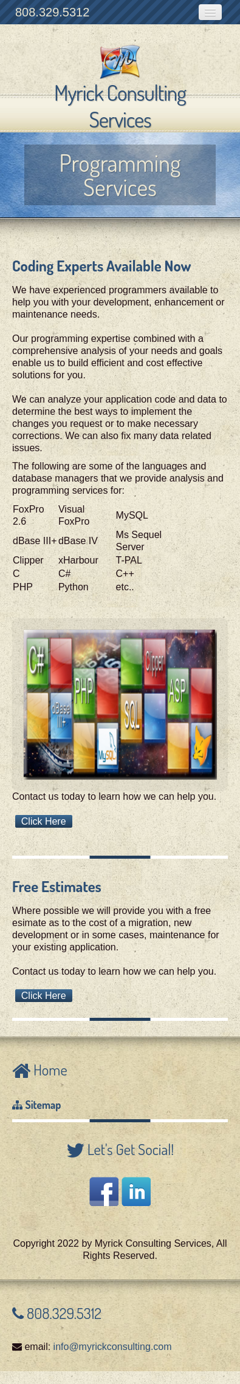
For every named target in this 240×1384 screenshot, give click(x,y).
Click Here (43, 821)
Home (48, 1069)
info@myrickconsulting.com (112, 1346)
